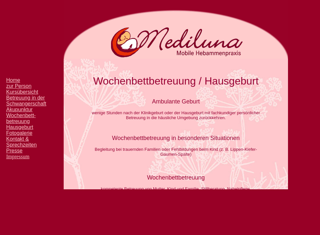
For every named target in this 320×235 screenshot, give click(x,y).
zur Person (18, 86)
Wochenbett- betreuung (21, 118)
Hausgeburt (19, 127)
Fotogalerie (19, 133)
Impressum (17, 156)
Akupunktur (19, 109)
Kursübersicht (22, 92)
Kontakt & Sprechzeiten (21, 142)
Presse (14, 150)
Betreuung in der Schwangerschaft (26, 100)
